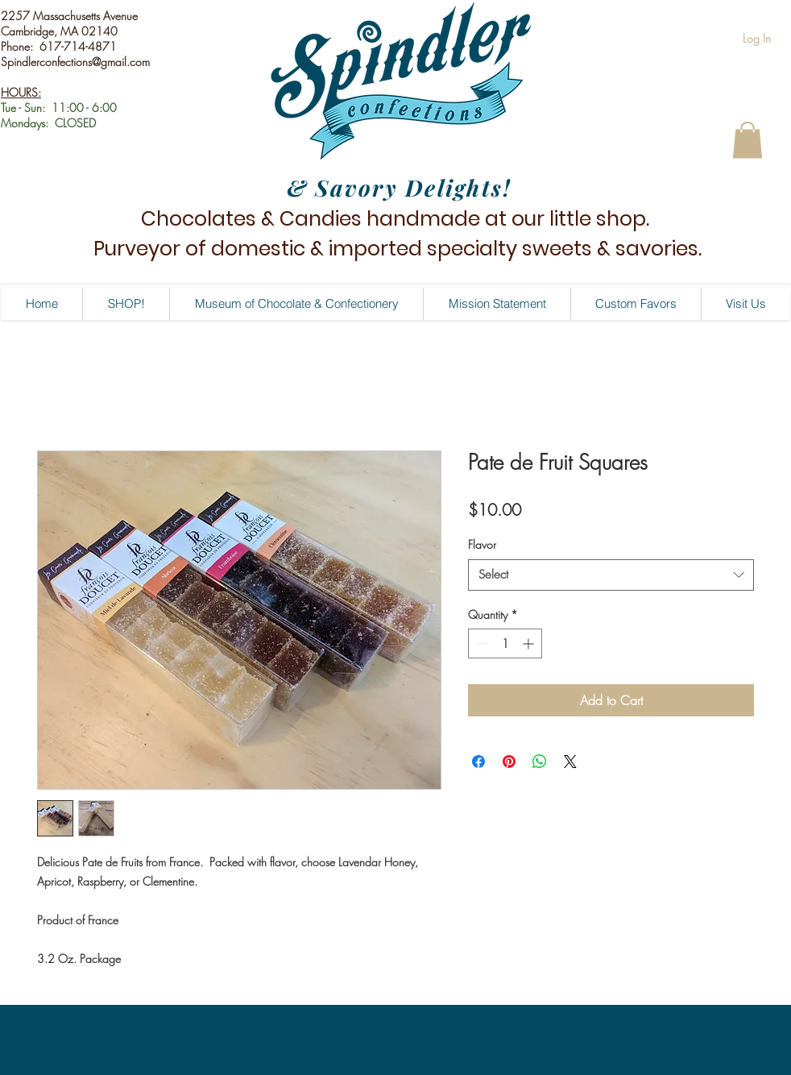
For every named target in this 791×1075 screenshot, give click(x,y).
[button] (747, 140)
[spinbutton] (505, 643)
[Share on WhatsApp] (539, 761)
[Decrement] (480, 643)
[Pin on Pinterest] (509, 761)
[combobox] (611, 575)
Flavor (482, 544)
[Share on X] (570, 761)
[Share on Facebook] (478, 761)
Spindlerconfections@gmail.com (75, 61)
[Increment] (530, 643)
